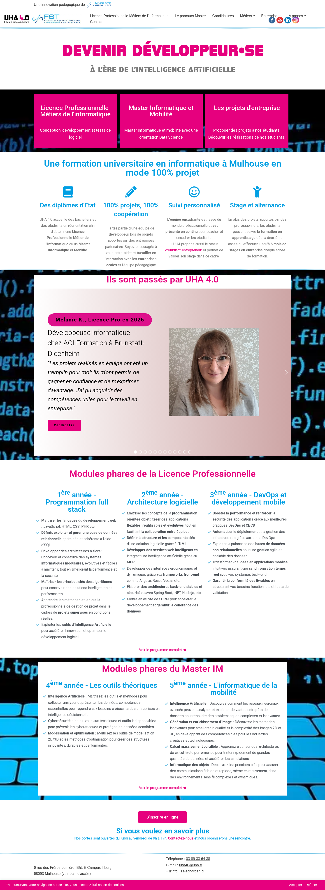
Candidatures (223, 16)
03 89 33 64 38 (198, 859)
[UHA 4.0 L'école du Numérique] (42, 19)
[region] (162, 372)
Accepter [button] (295, 885)
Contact (96, 22)
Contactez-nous (180, 838)
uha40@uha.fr (190, 865)
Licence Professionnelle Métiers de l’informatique (129, 16)
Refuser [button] (311, 885)
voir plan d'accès (76, 874)
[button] (254, 16)
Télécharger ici (192, 871)
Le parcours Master (190, 16)
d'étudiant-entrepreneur (183, 250)
